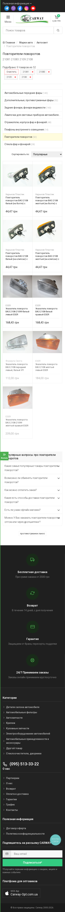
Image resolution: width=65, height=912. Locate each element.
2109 (9, 77)
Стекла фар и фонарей (20, 144)
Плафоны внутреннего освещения (26, 129)
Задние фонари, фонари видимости (28, 107)
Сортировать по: (20, 154)
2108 (24, 77)
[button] (21, 893)
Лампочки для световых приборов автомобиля (33, 115)
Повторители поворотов (21, 136)
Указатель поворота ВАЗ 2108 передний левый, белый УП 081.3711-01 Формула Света (17, 367)
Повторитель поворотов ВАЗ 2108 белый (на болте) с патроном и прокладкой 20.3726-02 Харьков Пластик (17, 200)
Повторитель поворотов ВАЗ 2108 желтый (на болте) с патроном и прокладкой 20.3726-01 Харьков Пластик (46, 200)
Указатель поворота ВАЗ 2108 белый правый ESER (46, 311)
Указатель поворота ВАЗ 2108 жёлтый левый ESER (46, 367)
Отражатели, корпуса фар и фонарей (28, 122)
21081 (26, 71)
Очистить (11, 71)
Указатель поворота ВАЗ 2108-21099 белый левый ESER (17, 311)
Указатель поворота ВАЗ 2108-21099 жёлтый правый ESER (17, 422)
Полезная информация (16, 3)
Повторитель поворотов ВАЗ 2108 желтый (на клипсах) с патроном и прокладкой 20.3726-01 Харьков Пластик (47, 256)
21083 (42, 71)
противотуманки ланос (32, 533)
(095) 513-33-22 (21, 764)
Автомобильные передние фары (26, 93)
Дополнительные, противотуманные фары (31, 100)
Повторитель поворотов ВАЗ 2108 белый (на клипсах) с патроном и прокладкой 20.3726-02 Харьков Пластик (17, 256)
